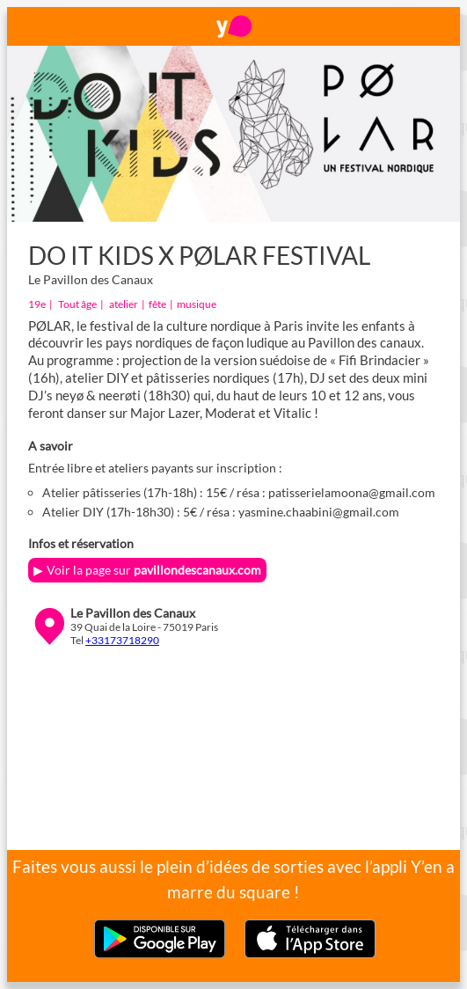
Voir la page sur (154, 570)
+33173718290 (122, 640)
